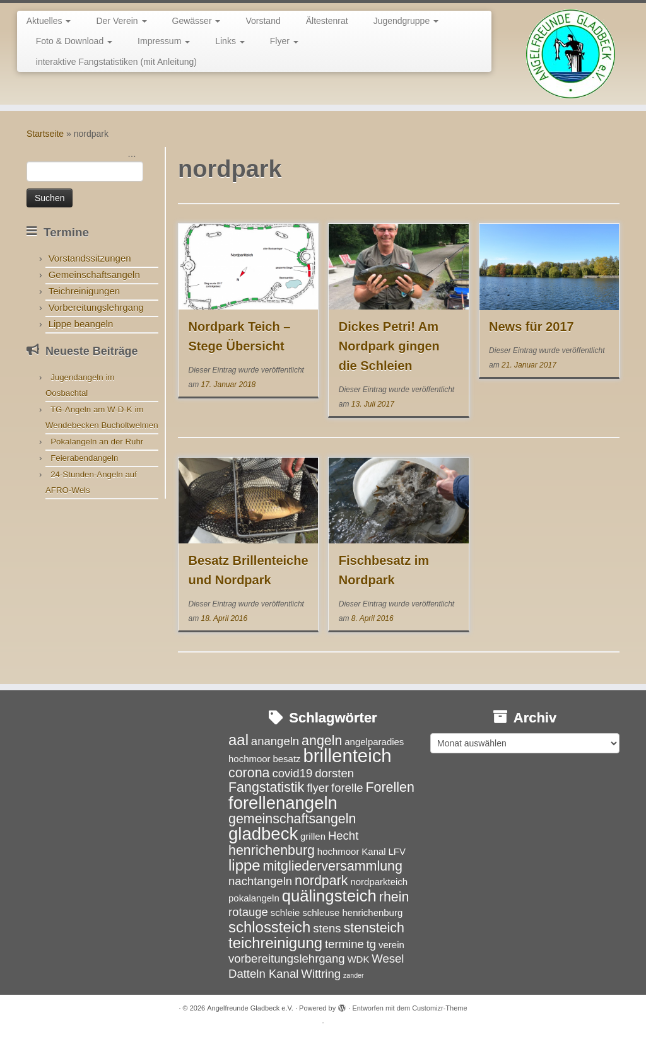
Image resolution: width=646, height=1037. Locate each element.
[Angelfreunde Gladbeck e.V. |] (570, 53)
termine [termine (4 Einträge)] (344, 944)
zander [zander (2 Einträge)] (353, 975)
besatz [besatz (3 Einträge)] (286, 758)
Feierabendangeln (84, 458)
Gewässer (196, 21)
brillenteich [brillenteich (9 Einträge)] (347, 755)
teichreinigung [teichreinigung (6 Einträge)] (275, 942)
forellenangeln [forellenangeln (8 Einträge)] (283, 803)
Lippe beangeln (81, 323)
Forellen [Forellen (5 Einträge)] (389, 787)
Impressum (164, 41)
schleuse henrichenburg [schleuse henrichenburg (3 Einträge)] (352, 912)
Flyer (284, 41)
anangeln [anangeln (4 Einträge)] (275, 741)
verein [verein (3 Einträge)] (391, 944)
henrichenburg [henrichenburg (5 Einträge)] (271, 850)
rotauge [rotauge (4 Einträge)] (248, 911)
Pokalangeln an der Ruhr (96, 441)
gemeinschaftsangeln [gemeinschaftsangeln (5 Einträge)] (292, 818)
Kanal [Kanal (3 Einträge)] (373, 851)
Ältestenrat (327, 21)
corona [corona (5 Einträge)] (249, 772)
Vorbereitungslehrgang (96, 307)
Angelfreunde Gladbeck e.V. (250, 1008)
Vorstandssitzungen (90, 258)
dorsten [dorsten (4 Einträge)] (334, 773)
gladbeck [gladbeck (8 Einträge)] (263, 833)
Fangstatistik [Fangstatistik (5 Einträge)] (266, 787)
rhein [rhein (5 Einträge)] (394, 897)
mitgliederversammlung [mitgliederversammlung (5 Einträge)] (332, 866)
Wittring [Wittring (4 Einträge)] (321, 973)
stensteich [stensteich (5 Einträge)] (374, 928)
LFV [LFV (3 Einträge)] (397, 851)
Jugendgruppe (405, 21)
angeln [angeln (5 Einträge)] (322, 740)
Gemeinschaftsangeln (94, 274)
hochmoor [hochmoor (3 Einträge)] (338, 851)
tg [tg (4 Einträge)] (371, 944)
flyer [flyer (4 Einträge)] (318, 787)
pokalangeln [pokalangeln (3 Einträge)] (253, 898)
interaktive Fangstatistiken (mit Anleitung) (116, 62)
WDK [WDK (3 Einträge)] (358, 959)
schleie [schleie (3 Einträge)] (285, 912)
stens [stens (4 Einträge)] (327, 928)
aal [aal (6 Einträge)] (238, 739)
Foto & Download (74, 41)
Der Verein (121, 21)
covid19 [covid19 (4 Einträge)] (292, 773)
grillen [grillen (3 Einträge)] (313, 836)
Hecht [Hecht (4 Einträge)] (343, 835)
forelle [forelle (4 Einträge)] (347, 787)
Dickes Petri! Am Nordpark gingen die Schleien (389, 346)
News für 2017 (531, 326)
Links (230, 41)
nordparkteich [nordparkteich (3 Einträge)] (379, 881)
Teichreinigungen (84, 291)
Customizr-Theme (439, 1008)
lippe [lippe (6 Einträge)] (244, 865)
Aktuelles (48, 21)
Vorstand (262, 21)
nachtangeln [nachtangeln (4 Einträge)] (260, 881)
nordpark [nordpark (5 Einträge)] (321, 880)
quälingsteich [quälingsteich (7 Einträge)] (329, 896)
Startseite (45, 134)
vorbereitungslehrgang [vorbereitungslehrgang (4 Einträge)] (286, 958)
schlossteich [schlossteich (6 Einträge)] (269, 927)
